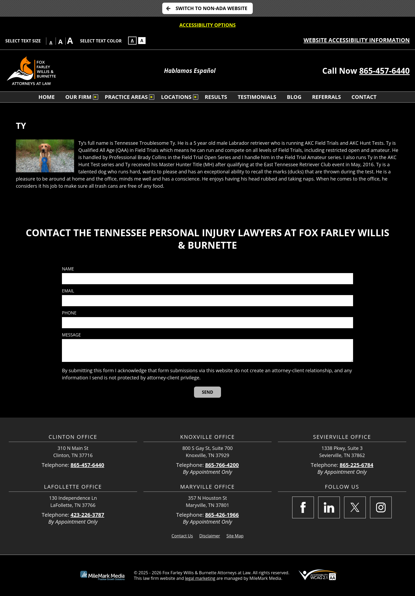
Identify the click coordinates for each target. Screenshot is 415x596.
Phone (69, 313)
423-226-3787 (87, 514)
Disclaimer (209, 536)
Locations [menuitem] (176, 96)
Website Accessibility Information (357, 40)
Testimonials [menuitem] (257, 96)
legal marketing (200, 578)
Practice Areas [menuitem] (126, 96)
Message (71, 335)
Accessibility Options (207, 25)
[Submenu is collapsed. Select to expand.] (95, 97)
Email (68, 291)
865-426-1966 (222, 514)
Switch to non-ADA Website (211, 8)
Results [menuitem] (216, 96)
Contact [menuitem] (364, 96)
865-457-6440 (384, 70)
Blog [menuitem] (294, 96)
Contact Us (182, 536)
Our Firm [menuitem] (78, 96)
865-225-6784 (356, 464)
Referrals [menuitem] (326, 96)
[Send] (207, 392)
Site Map (234, 536)
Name (68, 269)
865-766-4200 (222, 464)
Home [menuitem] (46, 96)
